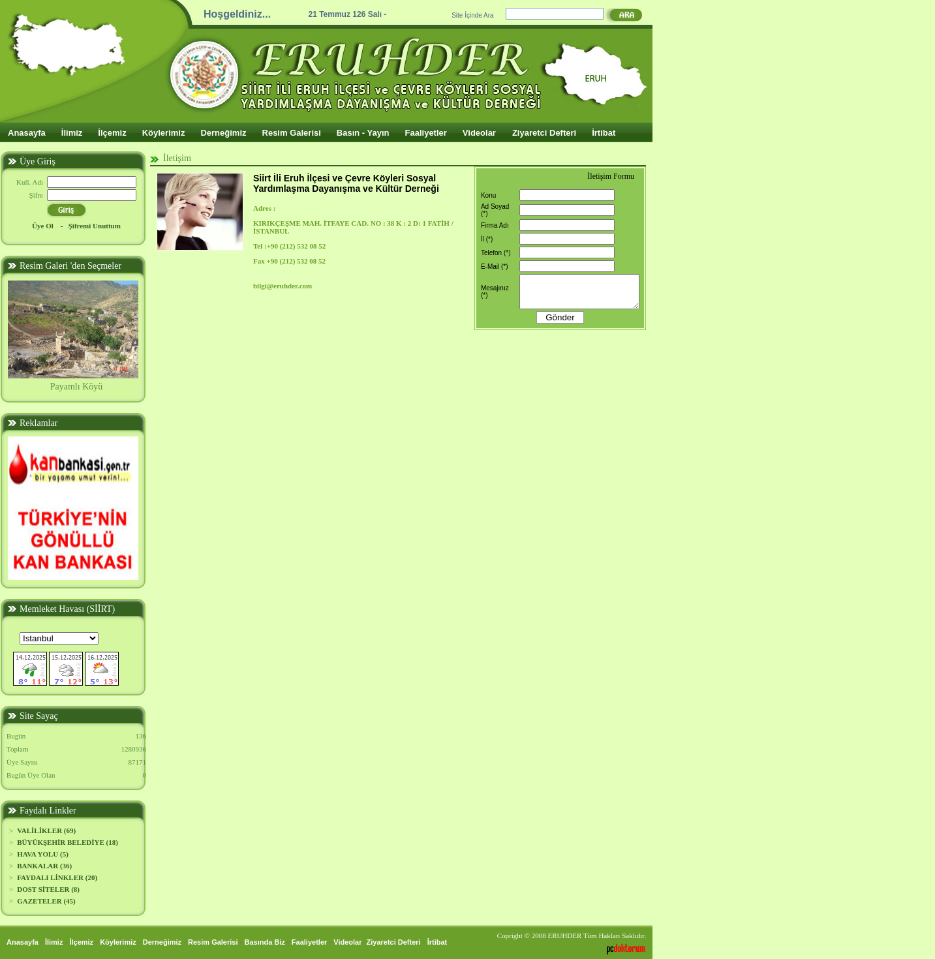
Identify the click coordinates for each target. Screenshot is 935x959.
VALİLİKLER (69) (46, 830)
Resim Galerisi (291, 133)
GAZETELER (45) (46, 901)
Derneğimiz (223, 133)
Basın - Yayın (363, 133)
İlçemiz (112, 133)
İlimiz (72, 133)
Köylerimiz (163, 133)
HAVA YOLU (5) (43, 854)
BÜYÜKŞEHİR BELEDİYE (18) (67, 842)
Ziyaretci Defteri (544, 133)
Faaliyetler (426, 133)
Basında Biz (265, 942)
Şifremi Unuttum (95, 226)
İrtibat (603, 133)
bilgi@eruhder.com (282, 286)
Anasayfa (27, 133)
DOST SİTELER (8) (48, 889)
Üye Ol (43, 226)
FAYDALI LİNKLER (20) (57, 877)
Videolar (479, 133)
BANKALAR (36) (44, 866)
